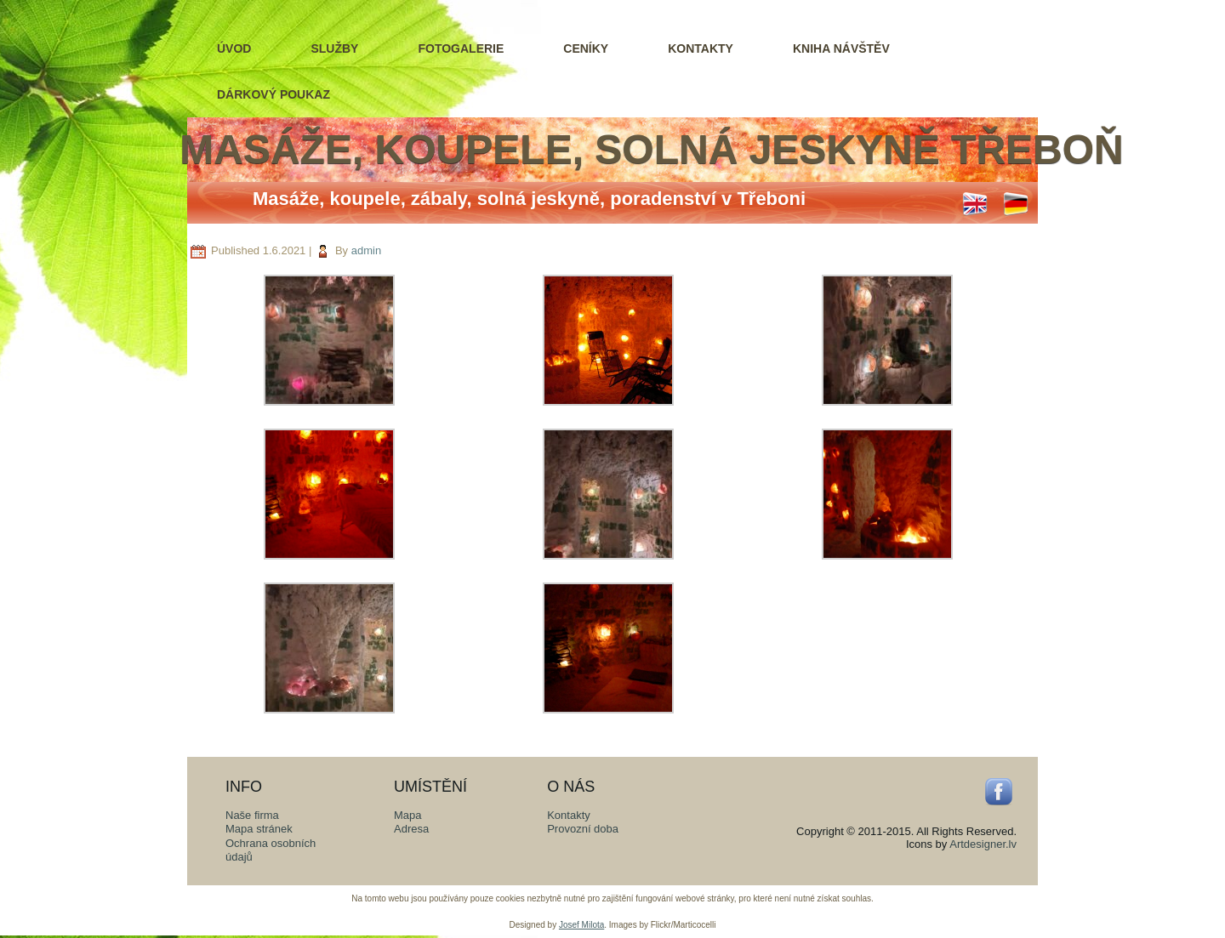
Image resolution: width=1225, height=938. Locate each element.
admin (366, 250)
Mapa (408, 815)
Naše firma (252, 815)
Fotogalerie (461, 48)
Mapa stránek (259, 828)
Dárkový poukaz (273, 94)
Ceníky (585, 48)
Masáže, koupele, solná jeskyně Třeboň (651, 149)
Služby (334, 48)
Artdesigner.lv (983, 844)
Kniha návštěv (841, 48)
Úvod (234, 48)
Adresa (411, 828)
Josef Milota (581, 924)
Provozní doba (582, 828)
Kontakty (700, 48)
